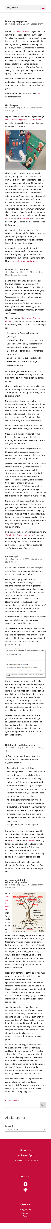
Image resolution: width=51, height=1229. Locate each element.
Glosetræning (37, 24)
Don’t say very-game (16, 21)
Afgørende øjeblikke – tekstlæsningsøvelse (16, 881)
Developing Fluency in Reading (20, 535)
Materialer (25, 1212)
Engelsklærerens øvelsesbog (24, 261)
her (39, 93)
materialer (24, 218)
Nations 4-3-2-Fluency (17, 269)
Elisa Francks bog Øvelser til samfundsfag (24, 119)
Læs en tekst (10, 887)
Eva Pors (11, 24)
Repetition (22, 275)
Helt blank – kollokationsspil (20, 745)
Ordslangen (11, 105)
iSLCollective (22, 31)
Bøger (25, 1215)
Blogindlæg (25, 1209)
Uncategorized (11, 110)
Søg (42, 1105)
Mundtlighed (11, 275)
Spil (7, 750)
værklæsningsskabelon (7, 903)
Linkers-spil (11, 556)
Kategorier (10, 1126)
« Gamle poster (12, 1100)
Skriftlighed (10, 562)
